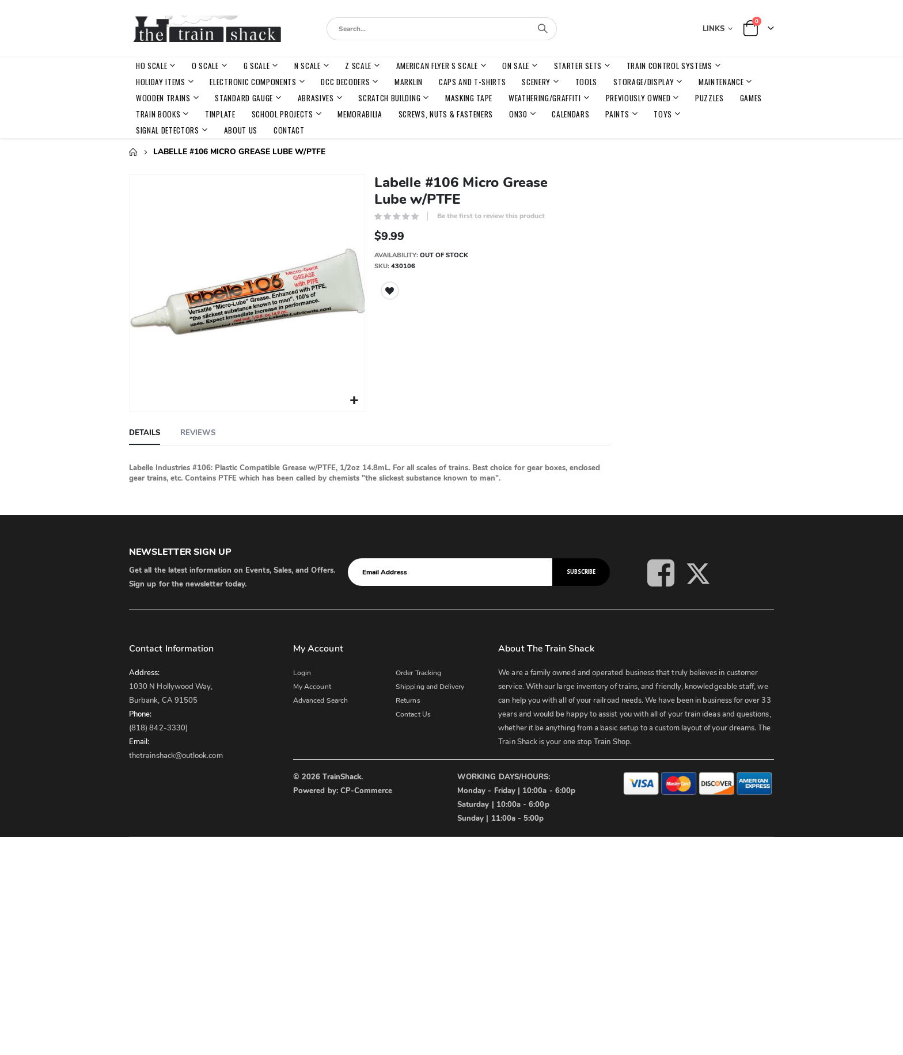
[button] (354, 399)
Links (713, 29)
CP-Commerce (366, 789)
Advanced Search (320, 698)
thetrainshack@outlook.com (176, 754)
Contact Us (413, 712)
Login (302, 671)
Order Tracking (418, 671)
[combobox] (442, 28)
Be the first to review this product (491, 215)
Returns (408, 698)
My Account (312, 685)
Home (133, 152)
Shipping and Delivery (430, 685)
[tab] (144, 431)
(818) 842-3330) (158, 726)
